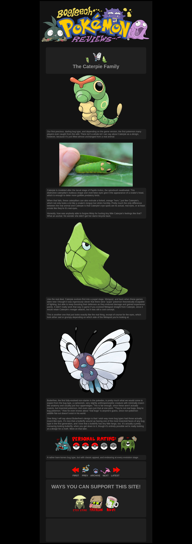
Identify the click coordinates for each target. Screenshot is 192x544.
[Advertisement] (91, 527)
